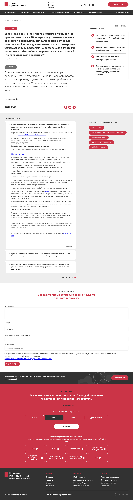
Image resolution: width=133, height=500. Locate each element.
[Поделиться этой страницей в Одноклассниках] (66, 107)
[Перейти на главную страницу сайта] (18, 5)
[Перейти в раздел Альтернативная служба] (60, 12)
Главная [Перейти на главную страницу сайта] (7, 20)
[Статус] (66, 329)
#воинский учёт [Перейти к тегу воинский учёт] (98, 137)
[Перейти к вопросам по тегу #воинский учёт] (11, 99)
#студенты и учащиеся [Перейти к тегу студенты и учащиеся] (101, 142)
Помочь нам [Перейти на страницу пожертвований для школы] (118, 4)
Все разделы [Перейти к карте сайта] (122, 12)
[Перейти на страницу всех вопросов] (121, 26)
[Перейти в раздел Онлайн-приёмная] (95, 12)
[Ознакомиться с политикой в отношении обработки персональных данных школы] (59, 494)
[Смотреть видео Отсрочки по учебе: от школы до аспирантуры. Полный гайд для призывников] (108, 38)
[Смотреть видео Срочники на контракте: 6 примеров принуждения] (108, 58)
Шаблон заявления (18, 154)
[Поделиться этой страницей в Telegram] (74, 107)
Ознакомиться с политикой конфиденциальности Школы (28, 358)
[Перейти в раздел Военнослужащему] (40, 12)
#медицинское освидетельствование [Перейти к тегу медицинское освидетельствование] (107, 132)
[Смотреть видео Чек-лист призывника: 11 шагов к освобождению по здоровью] (108, 49)
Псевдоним (9, 344)
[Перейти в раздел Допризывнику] (10, 12)
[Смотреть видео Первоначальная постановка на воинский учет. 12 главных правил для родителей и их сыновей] (108, 70)
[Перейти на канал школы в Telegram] (89, 5)
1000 (53, 418)
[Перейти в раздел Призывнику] (24, 12)
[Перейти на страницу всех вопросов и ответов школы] (69, 277)
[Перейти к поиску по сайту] (113, 12)
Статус (7, 322)
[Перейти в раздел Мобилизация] (79, 12)
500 (33, 418)
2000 (73, 418)
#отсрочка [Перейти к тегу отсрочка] (96, 127)
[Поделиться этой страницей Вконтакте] (70, 107)
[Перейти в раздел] (49, 477)
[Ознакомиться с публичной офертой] (66, 405)
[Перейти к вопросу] (68, 246)
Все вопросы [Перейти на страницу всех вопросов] (16, 20)
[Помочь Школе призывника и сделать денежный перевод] (66, 426)
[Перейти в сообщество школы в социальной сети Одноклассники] (81, 5)
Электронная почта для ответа (17, 335)
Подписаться (120, 377)
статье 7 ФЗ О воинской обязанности (32, 135)
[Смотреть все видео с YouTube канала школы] (96, 28)
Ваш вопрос (9, 306)
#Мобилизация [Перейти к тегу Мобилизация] (98, 147)
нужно (47, 191)
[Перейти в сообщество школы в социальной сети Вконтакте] (85, 5)
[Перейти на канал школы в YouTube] (93, 5)
